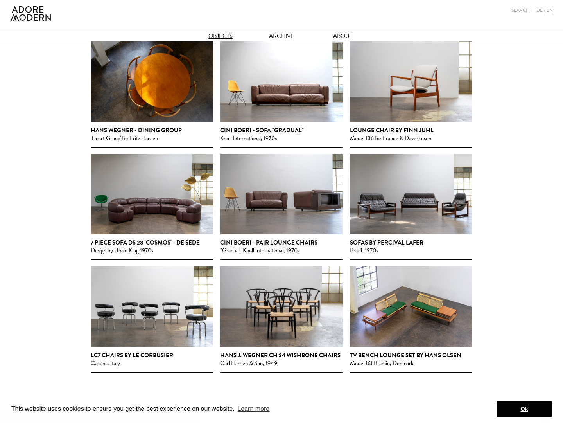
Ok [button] (524, 409)
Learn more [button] (253, 408)
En (550, 10)
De (539, 10)
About (342, 36)
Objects (220, 36)
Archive (281, 36)
